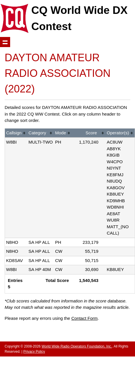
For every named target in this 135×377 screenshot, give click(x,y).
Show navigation (5, 42)
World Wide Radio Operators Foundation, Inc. (77, 346)
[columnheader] (16, 133)
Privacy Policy (34, 352)
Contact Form (84, 318)
